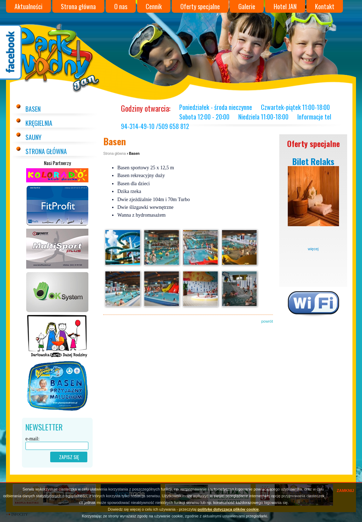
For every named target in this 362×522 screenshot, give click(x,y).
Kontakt (324, 6)
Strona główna (78, 6)
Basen (33, 108)
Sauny (33, 137)
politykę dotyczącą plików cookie (228, 509)
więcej (313, 249)
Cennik (154, 6)
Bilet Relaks (313, 161)
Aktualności (28, 6)
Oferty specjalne (200, 6)
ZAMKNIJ (345, 490)
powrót (267, 321)
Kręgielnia (38, 123)
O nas (120, 6)
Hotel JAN (285, 6)
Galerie (246, 6)
